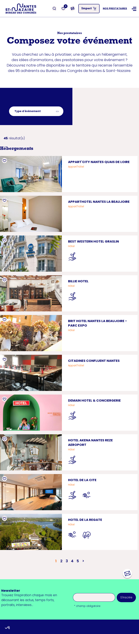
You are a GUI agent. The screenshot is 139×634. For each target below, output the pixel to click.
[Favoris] (63, 8)
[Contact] (72, 8)
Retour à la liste (21, 104)
